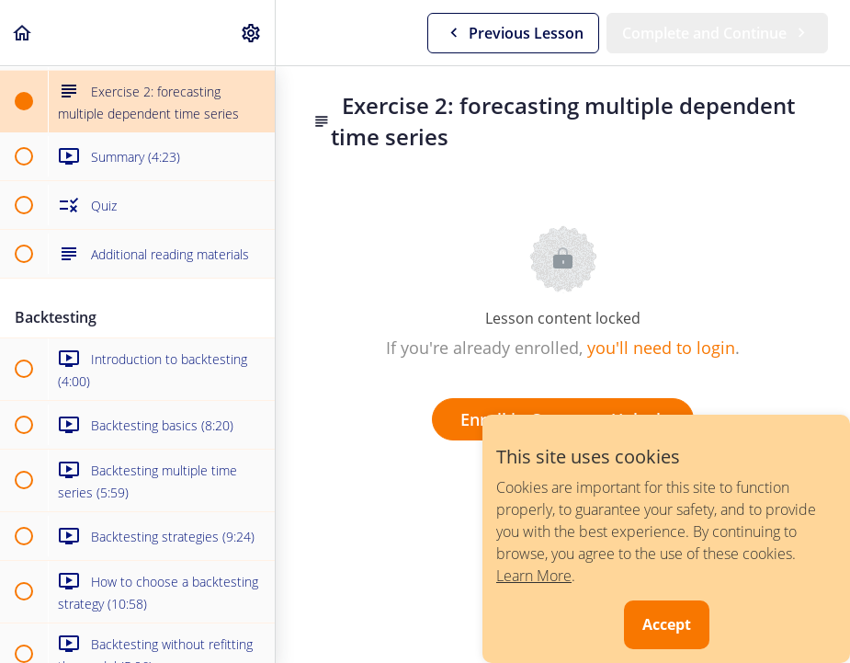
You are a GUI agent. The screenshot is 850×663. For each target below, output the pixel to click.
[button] (23, 32)
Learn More (534, 576)
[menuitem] (252, 32)
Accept (666, 624)
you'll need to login (661, 348)
